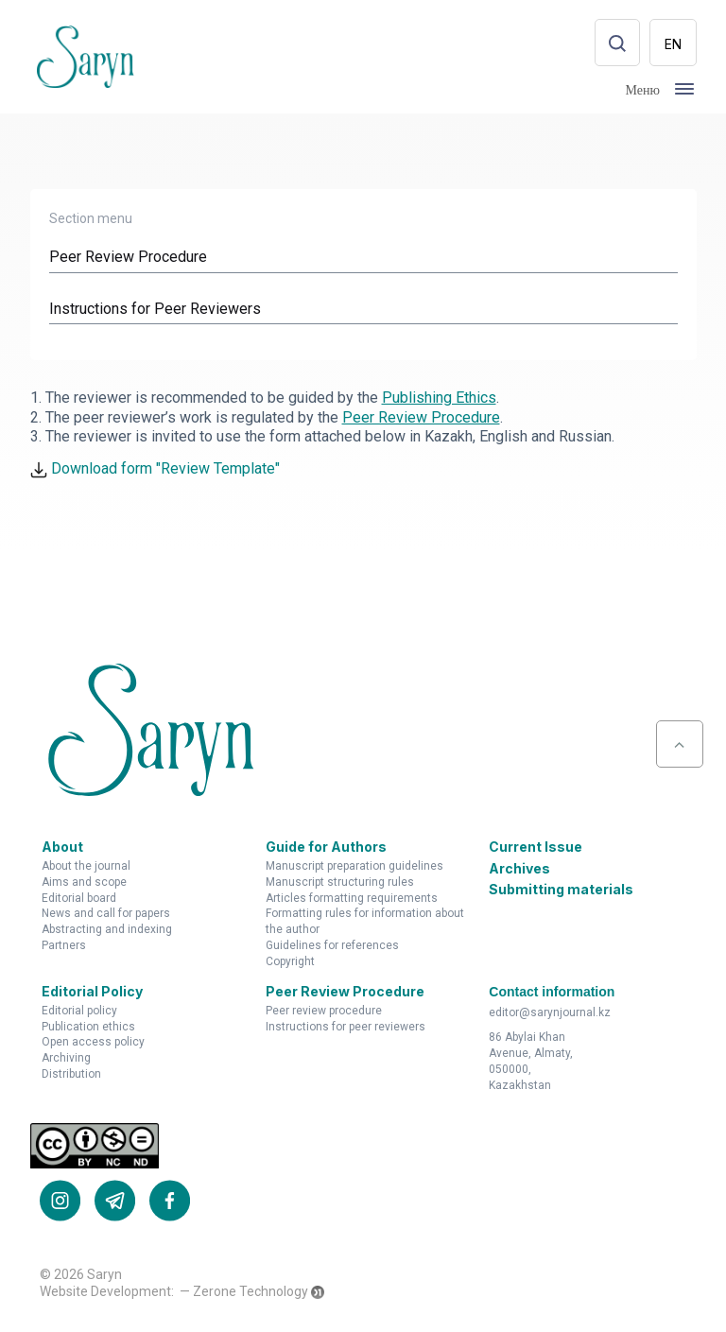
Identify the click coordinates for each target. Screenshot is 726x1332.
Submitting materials (561, 891)
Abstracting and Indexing (107, 931)
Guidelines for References (332, 947)
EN (673, 44)
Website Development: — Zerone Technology (174, 1293)
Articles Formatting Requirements (352, 899)
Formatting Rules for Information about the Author (365, 923)
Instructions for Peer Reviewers (345, 1027)
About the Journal (86, 867)
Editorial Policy (79, 1012)
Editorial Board (79, 899)
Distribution (71, 1075)
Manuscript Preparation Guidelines (354, 867)
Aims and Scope (84, 884)
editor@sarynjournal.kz (550, 1013)
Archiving (66, 1059)
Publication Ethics (88, 1027)
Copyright (290, 963)
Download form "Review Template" (155, 470)
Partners (64, 947)
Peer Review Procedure (324, 1012)
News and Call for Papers (106, 915)
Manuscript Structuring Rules (340, 884)
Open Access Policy (93, 1043)
